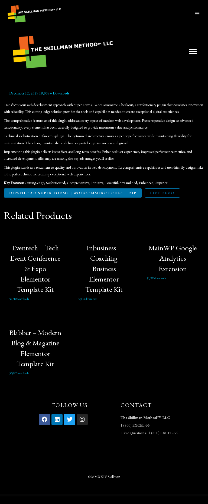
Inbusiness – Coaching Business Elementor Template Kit (104, 275)
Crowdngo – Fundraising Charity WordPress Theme (170, 502)
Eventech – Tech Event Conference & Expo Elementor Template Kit (35, 275)
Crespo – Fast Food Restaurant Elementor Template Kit (70, 502)
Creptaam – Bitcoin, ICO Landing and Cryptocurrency (57, 502)
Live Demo (162, 200)
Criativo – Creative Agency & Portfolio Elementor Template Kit (114, 502)
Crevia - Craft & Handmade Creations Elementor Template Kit (98, 502)
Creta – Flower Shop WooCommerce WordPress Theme (84, 502)
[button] (192, 58)
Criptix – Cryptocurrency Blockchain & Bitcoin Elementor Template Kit (129, 502)
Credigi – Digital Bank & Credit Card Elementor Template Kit (44, 502)
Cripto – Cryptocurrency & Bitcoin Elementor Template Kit (144, 502)
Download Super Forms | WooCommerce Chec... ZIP (72, 200)
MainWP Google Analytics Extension (172, 265)
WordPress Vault (34, 502)
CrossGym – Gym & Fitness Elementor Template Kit (158, 502)
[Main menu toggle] (197, 17)
